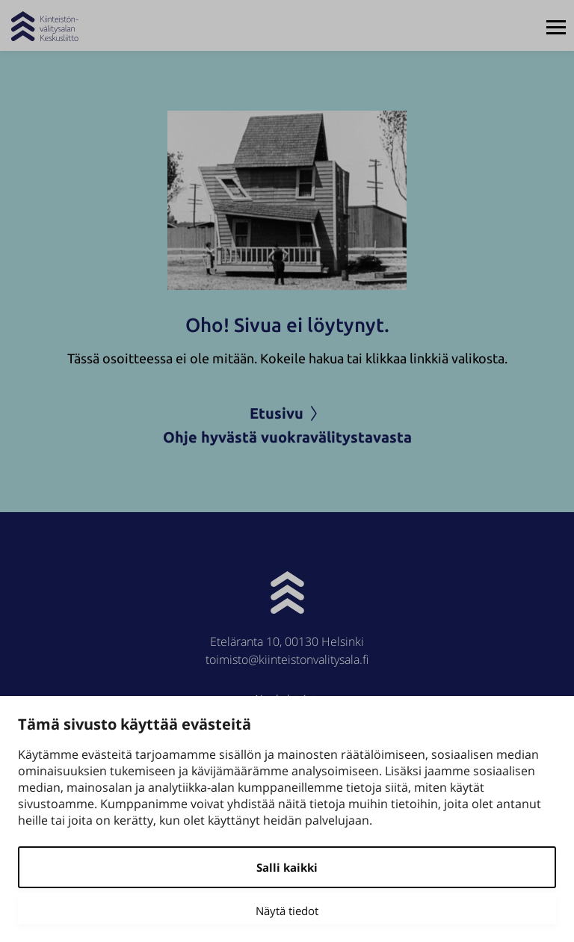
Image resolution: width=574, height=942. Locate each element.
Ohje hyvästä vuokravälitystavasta (287, 437)
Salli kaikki (287, 867)
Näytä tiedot (287, 910)
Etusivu (287, 413)
